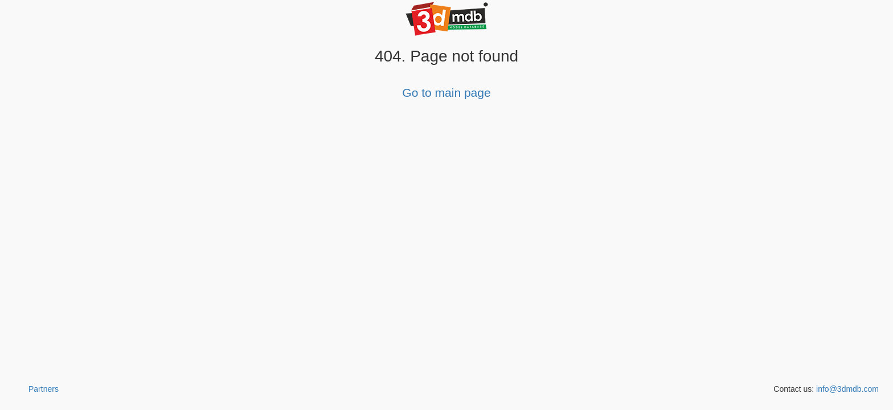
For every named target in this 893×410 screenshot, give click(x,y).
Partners (43, 388)
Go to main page (446, 92)
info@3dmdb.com (847, 388)
